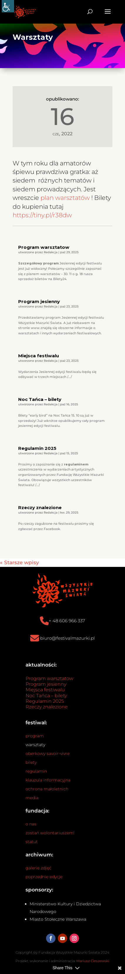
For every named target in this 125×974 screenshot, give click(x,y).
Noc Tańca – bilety (39, 399)
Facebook (52, 529)
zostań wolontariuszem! (50, 832)
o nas (31, 824)
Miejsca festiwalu (38, 355)
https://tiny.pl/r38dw (42, 215)
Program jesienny (39, 301)
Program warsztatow (43, 247)
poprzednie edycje (44, 876)
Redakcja (51, 252)
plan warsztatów (65, 197)
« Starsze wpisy (19, 562)
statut (32, 841)
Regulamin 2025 (37, 448)
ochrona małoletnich (47, 789)
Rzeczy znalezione (40, 507)
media (32, 797)
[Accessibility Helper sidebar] (8, 6)
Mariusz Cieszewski (92, 961)
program (35, 735)
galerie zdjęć (38, 868)
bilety (31, 762)
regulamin (36, 771)
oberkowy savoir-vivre (48, 753)
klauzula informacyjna (48, 780)
